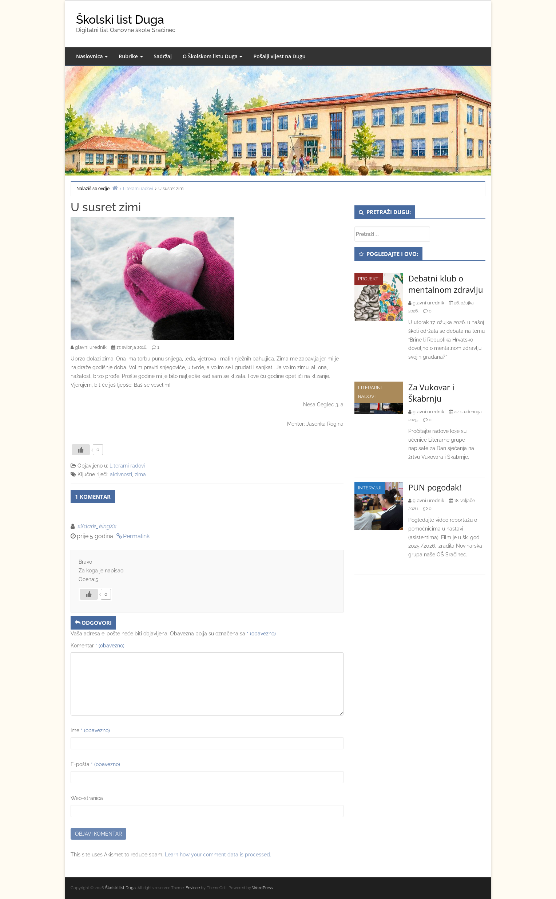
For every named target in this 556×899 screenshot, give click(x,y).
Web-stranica (87, 798)
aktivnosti (121, 474)
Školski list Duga (120, 19)
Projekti (369, 278)
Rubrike (131, 56)
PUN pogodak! (434, 487)
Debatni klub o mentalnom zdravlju (445, 284)
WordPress (262, 888)
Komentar (97, 645)
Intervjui (369, 487)
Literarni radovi (127, 466)
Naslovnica (92, 56)
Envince (193, 888)
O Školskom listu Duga (213, 56)
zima (140, 474)
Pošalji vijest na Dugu (279, 56)
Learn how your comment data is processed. (218, 854)
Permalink (136, 536)
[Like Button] (81, 449)
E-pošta (95, 764)
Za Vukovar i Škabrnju (431, 393)
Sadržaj (163, 56)
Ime (90, 730)
